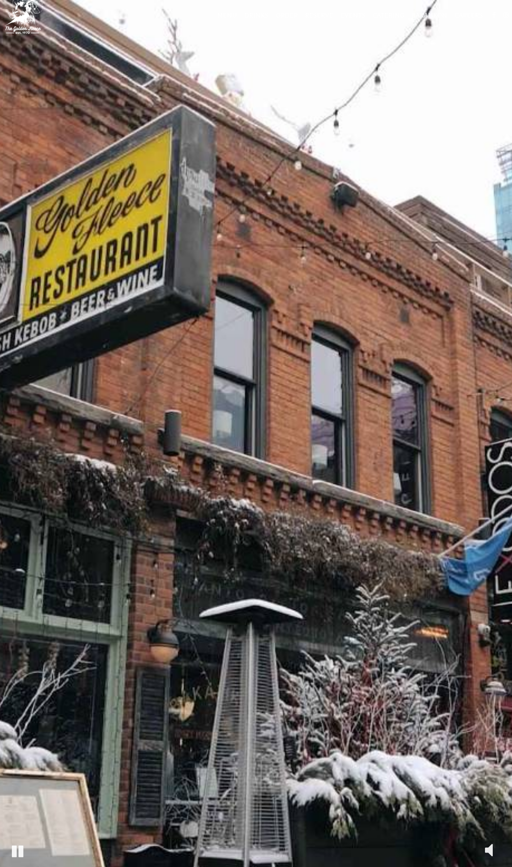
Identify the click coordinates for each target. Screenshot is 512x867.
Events (347, 26)
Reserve (313, 26)
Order (281, 26)
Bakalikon (424, 26)
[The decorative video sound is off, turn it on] (489, 849)
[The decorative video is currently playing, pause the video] (17, 851)
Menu (221, 26)
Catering (383, 26)
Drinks (251, 26)
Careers (463, 26)
